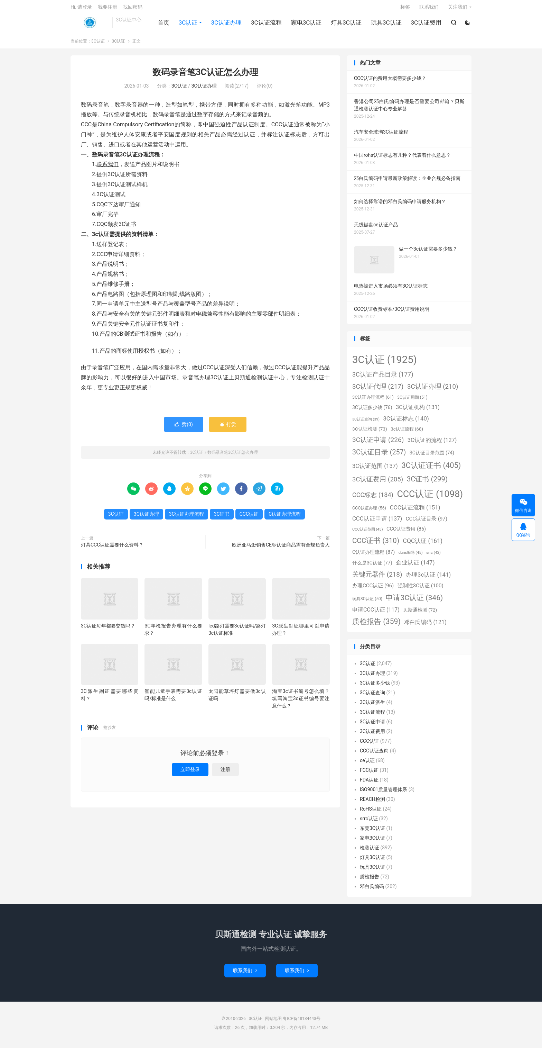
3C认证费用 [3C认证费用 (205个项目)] (377, 483)
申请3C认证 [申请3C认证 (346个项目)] (414, 601)
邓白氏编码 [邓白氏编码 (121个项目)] (425, 626)
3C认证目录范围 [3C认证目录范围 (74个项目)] (432, 456)
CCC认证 (249, 517)
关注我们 (457, 9)
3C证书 (222, 517)
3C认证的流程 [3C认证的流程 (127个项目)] (432, 443)
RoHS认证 (371, 812)
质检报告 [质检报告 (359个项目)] (376, 625)
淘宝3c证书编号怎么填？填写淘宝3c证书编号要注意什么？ (300, 702)
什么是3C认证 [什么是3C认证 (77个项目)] (372, 566)
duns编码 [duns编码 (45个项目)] (411, 555)
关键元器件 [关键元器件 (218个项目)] (377, 578)
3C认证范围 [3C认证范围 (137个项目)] (375, 469)
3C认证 (90, 24)
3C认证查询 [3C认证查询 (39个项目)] (366, 423)
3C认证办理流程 (186, 517)
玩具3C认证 (386, 24)
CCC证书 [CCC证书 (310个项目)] (375, 544)
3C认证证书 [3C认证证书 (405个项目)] (431, 468)
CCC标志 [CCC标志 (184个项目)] (372, 498)
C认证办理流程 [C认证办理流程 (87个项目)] (373, 556)
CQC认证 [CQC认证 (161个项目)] (422, 544)
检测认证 (369, 851)
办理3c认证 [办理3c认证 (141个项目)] (428, 578)
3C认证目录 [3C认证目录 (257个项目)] (379, 456)
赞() (184, 428)
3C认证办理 (226, 24)
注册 (225, 773)
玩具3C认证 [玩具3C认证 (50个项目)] (367, 602)
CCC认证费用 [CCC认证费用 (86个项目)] (406, 533)
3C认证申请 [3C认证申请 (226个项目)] (378, 443)
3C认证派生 (372, 705)
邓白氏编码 (372, 890)
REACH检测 (372, 802)
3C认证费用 (425, 24)
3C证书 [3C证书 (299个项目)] (427, 482)
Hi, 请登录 (81, 9)
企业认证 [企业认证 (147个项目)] (415, 566)
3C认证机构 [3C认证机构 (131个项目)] (418, 410)
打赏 (227, 428)
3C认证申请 (372, 725)
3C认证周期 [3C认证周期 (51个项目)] (412, 400)
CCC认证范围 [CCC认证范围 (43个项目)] (367, 533)
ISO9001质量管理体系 (383, 793)
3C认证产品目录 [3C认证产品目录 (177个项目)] (382, 377)
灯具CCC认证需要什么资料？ (112, 548)
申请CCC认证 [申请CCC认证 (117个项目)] (376, 613)
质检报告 (369, 880)
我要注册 (107, 9)
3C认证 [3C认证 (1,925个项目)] (384, 363)
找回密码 (132, 9)
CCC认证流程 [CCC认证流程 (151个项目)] (415, 510)
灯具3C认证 (345, 24)
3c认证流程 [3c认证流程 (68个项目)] (407, 432)
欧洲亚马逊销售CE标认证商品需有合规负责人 (281, 548)
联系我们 (429, 9)
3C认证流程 (266, 24)
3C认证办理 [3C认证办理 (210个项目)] (432, 390)
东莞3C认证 (372, 831)
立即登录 (190, 773)
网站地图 (273, 1022)
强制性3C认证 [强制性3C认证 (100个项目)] (420, 589)
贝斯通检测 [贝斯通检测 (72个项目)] (420, 613)
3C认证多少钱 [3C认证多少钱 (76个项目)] (372, 411)
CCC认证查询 (374, 754)
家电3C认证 (306, 24)
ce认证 (367, 764)
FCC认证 (369, 773)
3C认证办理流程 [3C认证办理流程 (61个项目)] (373, 400)
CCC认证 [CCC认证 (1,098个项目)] (430, 497)
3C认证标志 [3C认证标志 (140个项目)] (406, 421)
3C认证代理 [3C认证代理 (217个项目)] (377, 390)
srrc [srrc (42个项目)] (433, 556)
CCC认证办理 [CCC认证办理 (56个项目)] (369, 511)
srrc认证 (369, 822)
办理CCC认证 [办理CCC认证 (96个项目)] (373, 589)
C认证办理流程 (285, 517)
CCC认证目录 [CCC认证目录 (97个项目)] (426, 523)
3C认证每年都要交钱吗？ (108, 629)
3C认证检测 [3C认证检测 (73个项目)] (369, 432)
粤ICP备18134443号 (301, 1022)
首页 (163, 24)
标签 (405, 9)
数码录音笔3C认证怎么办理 (205, 76)
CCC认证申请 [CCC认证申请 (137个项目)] (377, 522)
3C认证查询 (372, 696)
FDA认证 (369, 783)
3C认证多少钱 (375, 686)
